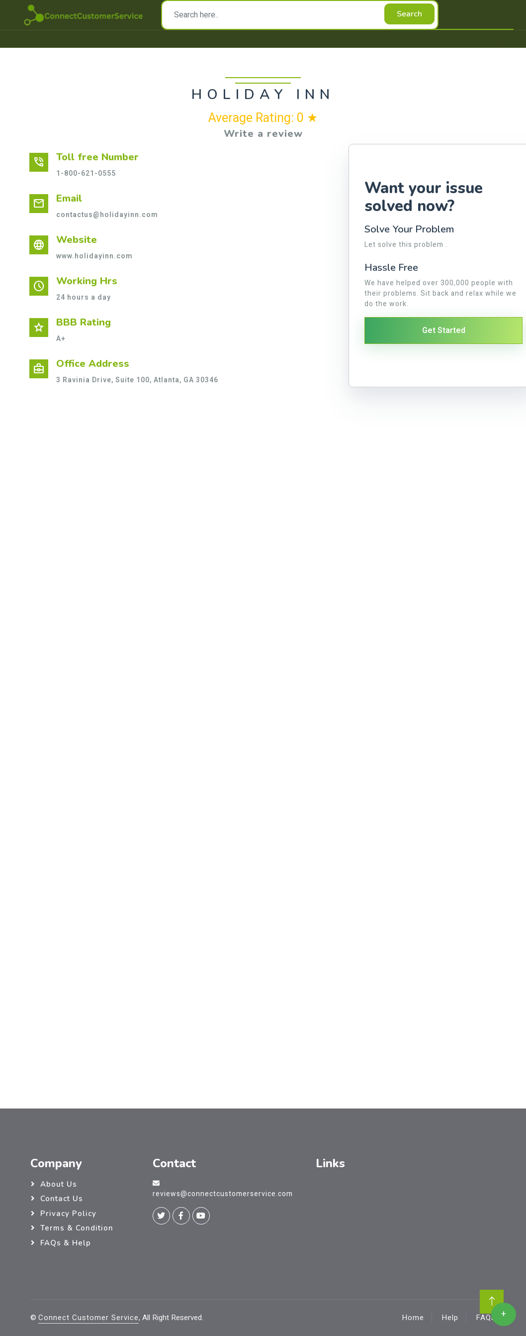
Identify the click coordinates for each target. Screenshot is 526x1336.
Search (409, 13)
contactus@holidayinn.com (107, 215)
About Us (58, 1184)
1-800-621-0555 (86, 173)
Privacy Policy (68, 1214)
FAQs (486, 1317)
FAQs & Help (65, 1243)
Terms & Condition (76, 1228)
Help (449, 1317)
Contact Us (61, 1199)
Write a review (263, 133)
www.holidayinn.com (94, 256)
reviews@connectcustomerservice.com (223, 1194)
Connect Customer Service (88, 1317)
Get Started (443, 330)
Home (413, 1317)
